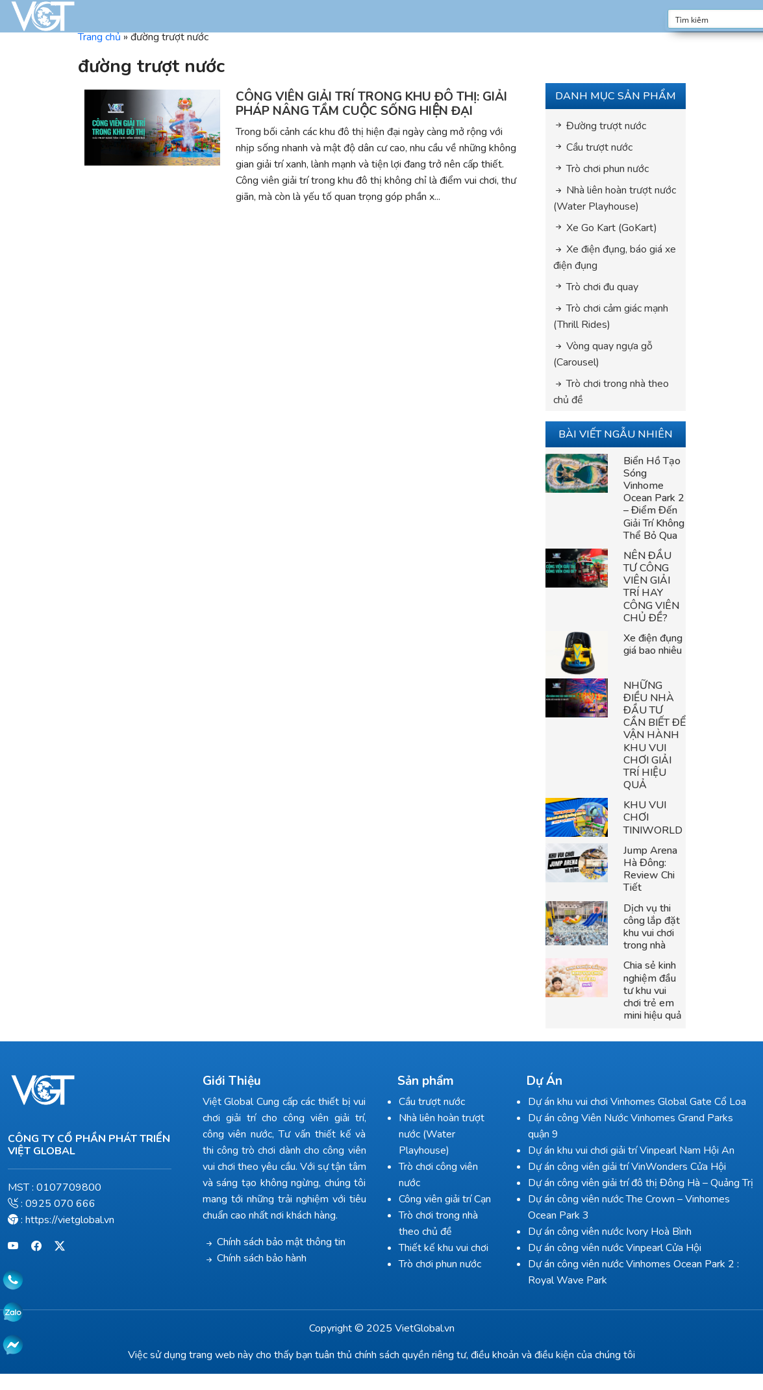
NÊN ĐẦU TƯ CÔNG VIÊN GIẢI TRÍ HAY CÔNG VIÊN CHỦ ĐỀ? (651, 587)
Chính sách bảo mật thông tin (281, 1242)
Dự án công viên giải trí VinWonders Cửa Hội (627, 1167)
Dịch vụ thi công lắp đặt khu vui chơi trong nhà (651, 927)
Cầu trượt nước (599, 147)
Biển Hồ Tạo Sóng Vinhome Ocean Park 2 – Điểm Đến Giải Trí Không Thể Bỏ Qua (653, 498)
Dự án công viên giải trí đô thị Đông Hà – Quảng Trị (640, 1183)
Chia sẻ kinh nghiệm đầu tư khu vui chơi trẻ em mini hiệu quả (652, 990)
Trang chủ (99, 37)
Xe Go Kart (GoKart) (611, 228)
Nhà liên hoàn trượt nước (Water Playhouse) (441, 1134)
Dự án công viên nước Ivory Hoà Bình (610, 1231)
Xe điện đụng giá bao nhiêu (652, 644)
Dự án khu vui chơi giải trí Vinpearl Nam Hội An (631, 1150)
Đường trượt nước (606, 126)
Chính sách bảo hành (261, 1258)
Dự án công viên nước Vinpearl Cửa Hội (614, 1248)
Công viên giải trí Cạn (445, 1199)
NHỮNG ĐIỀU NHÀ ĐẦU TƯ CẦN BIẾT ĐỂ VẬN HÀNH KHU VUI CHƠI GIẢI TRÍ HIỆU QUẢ (654, 735)
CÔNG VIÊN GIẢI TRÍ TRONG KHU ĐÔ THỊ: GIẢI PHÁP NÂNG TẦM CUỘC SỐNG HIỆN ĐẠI (371, 104)
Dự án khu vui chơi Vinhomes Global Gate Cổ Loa (637, 1102)
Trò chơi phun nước (607, 169)
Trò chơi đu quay (602, 287)
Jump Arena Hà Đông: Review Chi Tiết (650, 869)
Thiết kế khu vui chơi (443, 1248)
